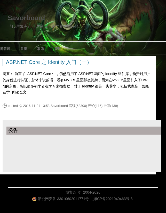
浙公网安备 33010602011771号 (60, 199)
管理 (57, 49)
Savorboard (26, 18)
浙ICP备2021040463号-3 (112, 199)
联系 (40, 49)
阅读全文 (19, 92)
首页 (23, 49)
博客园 (5, 49)
